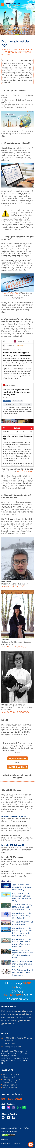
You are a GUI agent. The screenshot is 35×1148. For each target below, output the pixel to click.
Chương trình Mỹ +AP (12, 1079)
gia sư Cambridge (9, 1020)
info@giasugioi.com (13, 1046)
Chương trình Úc (10, 1082)
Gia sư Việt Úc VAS (10, 1087)
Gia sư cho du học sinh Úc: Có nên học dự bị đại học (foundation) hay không (22, 943)
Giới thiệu (5, 1143)
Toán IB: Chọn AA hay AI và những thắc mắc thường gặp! (22, 972)
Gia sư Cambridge (11, 1074)
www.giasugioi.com (9, 1131)
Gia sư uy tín (7, 1070)
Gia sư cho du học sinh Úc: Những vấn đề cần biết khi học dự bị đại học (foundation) (22, 931)
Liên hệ (17, 1143)
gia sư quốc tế (12, 1017)
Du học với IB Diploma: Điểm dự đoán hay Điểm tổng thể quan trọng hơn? (22, 954)
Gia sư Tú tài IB (9, 1077)
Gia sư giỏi (5, 1139)
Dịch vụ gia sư (7, 1011)
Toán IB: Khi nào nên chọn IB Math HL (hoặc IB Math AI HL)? (22, 887)
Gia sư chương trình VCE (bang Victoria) (22, 922)
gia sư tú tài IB (25, 1017)
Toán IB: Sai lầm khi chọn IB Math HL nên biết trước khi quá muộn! (22, 906)
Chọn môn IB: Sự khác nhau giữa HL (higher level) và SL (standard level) (21, 897)
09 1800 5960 (10, 1043)
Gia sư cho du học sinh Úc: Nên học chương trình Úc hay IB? (22, 915)
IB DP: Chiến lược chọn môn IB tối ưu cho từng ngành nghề (22, 963)
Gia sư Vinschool (10, 1084)
